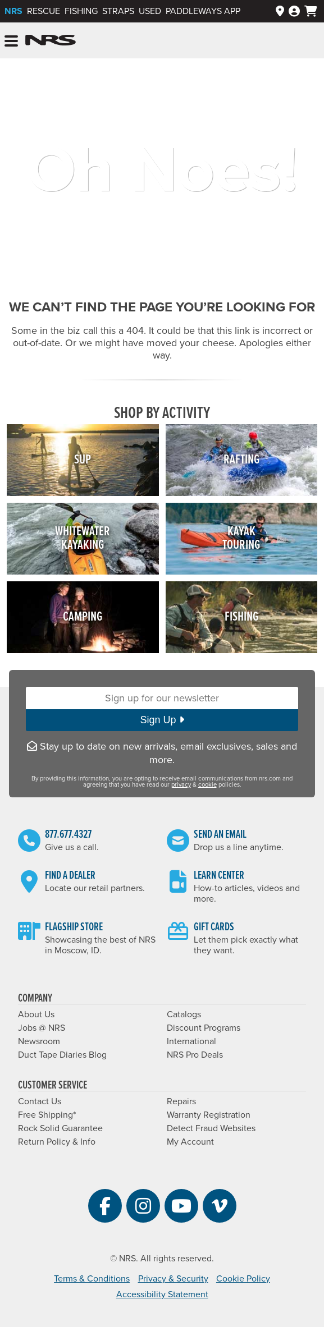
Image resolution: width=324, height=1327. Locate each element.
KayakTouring (241, 538)
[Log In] (294, 11)
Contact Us (39, 1101)
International (191, 1041)
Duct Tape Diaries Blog (62, 1054)
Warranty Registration (208, 1115)
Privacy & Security (173, 1278)
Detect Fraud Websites (211, 1128)
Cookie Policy (243, 1278)
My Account (190, 1141)
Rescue (43, 11)
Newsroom (39, 1041)
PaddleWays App (203, 11)
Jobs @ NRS (41, 1028)
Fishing (81, 11)
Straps (118, 11)
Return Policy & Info (56, 1141)
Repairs (181, 1101)
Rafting (241, 460)
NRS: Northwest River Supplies (50, 40)
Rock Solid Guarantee (60, 1128)
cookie (207, 784)
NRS (13, 11)
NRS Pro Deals (195, 1054)
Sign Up (162, 720)
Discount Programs (203, 1028)
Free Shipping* (47, 1115)
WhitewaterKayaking (82, 538)
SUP (82, 460)
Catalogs (184, 1014)
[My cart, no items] (310, 11)
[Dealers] (280, 11)
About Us (36, 1014)
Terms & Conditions (92, 1278)
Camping (82, 617)
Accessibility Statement (162, 1294)
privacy (181, 784)
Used (150, 11)
